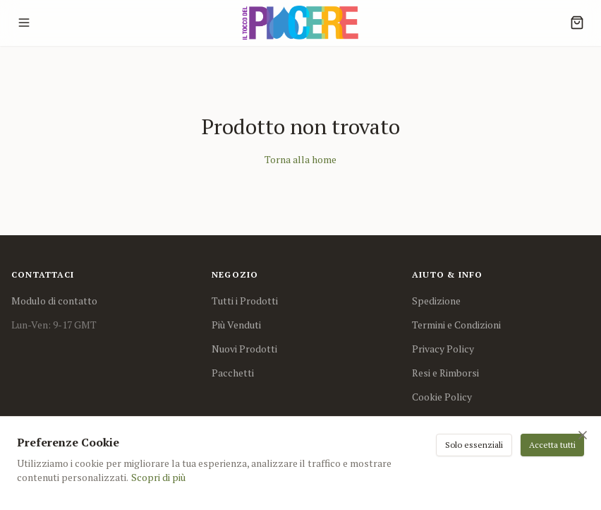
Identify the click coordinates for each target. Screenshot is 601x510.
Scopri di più (158, 477)
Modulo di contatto (54, 300)
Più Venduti (236, 324)
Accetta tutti (552, 444)
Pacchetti (233, 372)
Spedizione (436, 300)
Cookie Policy (442, 396)
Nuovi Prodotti (244, 348)
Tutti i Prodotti (245, 300)
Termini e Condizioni (456, 324)
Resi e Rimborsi (445, 372)
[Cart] (577, 22)
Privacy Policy (443, 348)
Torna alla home (300, 159)
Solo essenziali (474, 444)
